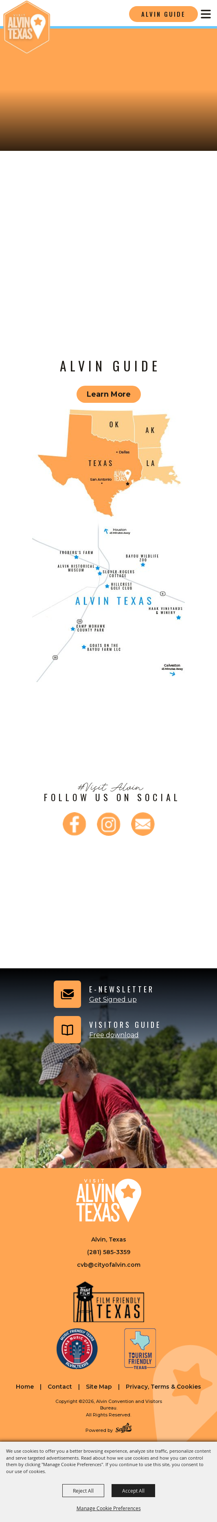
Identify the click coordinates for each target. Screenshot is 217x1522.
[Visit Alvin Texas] (108, 1200)
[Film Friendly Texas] (108, 1301)
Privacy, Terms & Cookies (163, 1386)
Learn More (109, 394)
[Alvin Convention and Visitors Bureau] (26, 27)
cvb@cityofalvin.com (108, 1264)
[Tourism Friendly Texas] (140, 1348)
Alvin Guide (163, 13)
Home (25, 1386)
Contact (60, 1386)
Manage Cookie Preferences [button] (109, 1508)
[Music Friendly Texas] (76, 1348)
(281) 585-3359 (108, 1252)
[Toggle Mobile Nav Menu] (206, 14)
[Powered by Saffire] (124, 1429)
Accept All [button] (133, 1490)
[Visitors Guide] (106, 1029)
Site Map (99, 1386)
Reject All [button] (83, 1490)
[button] (103, 994)
